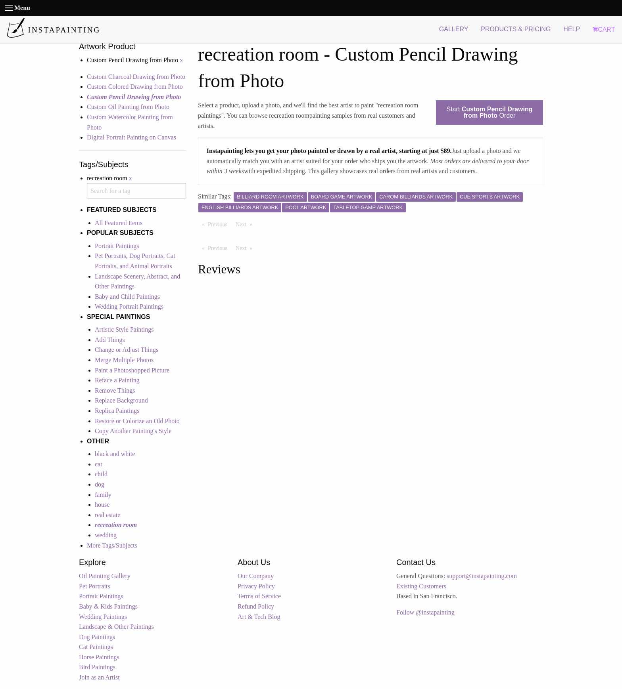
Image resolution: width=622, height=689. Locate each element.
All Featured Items (118, 222)
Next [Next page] (246, 223)
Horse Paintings (99, 657)
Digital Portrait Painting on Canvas (131, 137)
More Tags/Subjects (112, 545)
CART (604, 29)
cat (98, 464)
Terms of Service (259, 596)
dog (99, 484)
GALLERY (453, 29)
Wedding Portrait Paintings (129, 306)
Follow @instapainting (425, 612)
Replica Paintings (117, 410)
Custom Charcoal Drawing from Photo (136, 76)
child (101, 474)
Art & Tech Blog (259, 616)
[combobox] (136, 190)
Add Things (110, 339)
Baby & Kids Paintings (108, 606)
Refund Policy (256, 606)
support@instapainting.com (482, 576)
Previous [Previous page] (219, 223)
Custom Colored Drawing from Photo (135, 86)
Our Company (256, 576)
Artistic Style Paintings (124, 329)
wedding (106, 535)
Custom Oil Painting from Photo (128, 106)
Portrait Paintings (117, 245)
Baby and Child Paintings (127, 296)
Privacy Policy (256, 586)
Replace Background (121, 400)
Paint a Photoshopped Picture (132, 370)
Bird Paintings (97, 667)
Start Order (490, 112)
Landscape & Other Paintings (116, 626)
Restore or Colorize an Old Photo (137, 421)
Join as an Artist (99, 677)
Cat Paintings (96, 646)
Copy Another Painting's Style (133, 431)
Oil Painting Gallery (105, 576)
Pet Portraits (94, 586)
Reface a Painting (117, 380)
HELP (571, 29)
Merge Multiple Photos (124, 360)
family (103, 494)
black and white (115, 453)
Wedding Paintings (103, 616)
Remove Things (115, 390)
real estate (107, 515)
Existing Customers (421, 586)
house (102, 504)
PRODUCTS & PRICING (516, 29)
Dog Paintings (97, 637)
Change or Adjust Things (126, 349)
